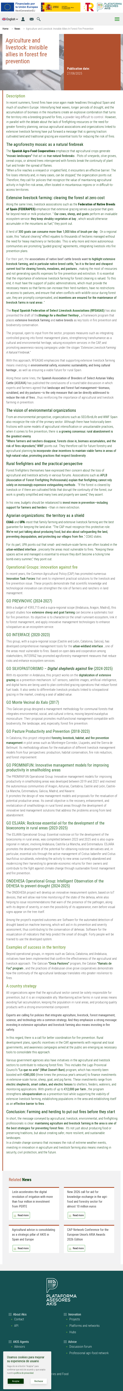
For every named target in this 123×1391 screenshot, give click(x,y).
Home (5, 28)
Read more (23, 1215)
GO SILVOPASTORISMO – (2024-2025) (59, 668)
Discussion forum (80, 1347)
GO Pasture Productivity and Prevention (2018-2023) (48, 731)
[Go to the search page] (39, 19)
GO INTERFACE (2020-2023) (28, 634)
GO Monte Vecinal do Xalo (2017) (32, 702)
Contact (19, 1319)
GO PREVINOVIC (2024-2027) (29, 601)
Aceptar (15, 1381)
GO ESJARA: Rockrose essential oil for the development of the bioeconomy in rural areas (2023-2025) (55, 825)
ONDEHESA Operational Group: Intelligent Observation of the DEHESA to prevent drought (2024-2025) (55, 883)
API (16, 1326)
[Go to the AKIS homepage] (109, 7)
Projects (74, 1319)
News (17, 28)
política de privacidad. (24, 1373)
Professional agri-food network (89, 1353)
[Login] (23, 19)
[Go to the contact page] (32, 19)
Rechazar (38, 1381)
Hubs (72, 1332)
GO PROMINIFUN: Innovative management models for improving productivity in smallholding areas (57, 767)
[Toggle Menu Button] (117, 19)
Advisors (19, 1347)
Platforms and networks (84, 1326)
